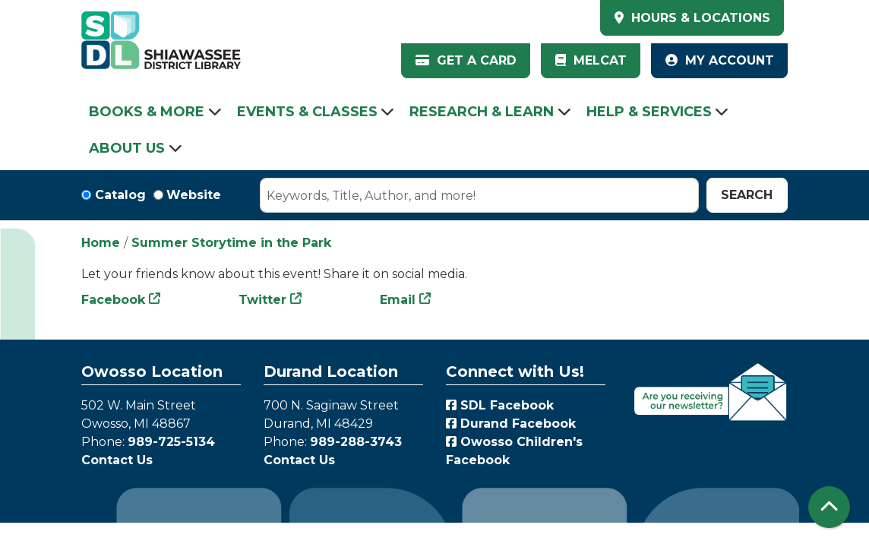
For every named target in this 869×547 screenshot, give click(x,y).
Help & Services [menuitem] (649, 111)
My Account (719, 60)
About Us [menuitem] (127, 148)
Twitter (262, 299)
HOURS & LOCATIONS (698, 18)
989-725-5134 (171, 442)
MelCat (591, 60)
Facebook (113, 299)
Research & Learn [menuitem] (481, 111)
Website (193, 195)
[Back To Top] (829, 507)
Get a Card (466, 60)
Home (100, 243)
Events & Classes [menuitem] (307, 111)
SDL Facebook (500, 405)
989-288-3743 (356, 442)
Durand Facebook (511, 423)
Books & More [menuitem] (146, 111)
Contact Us (117, 460)
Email (398, 299)
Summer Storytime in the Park (231, 243)
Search (747, 195)
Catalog (120, 195)
